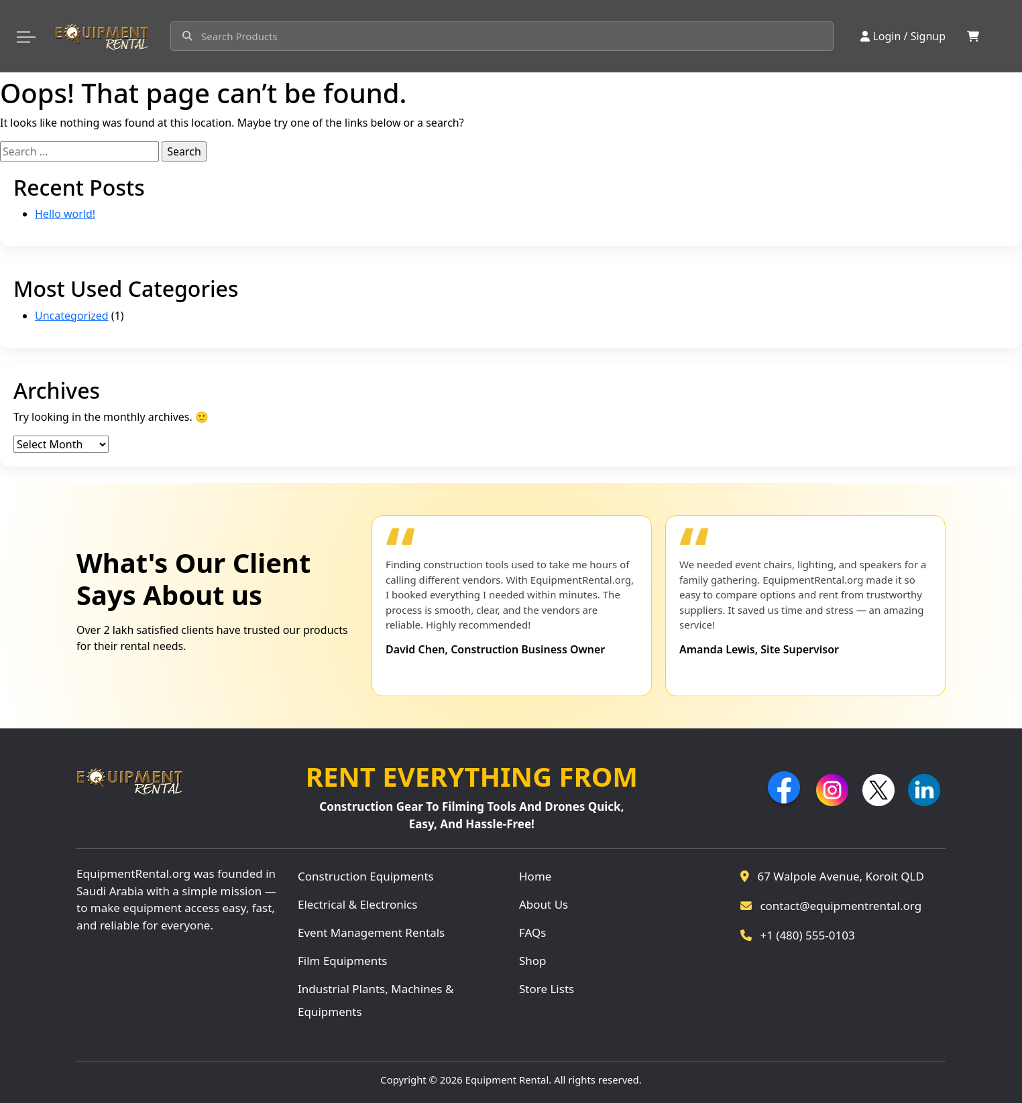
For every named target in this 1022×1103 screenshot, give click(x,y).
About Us (543, 904)
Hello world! (65, 213)
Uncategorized (72, 315)
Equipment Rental (507, 1079)
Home (535, 876)
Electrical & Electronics (357, 904)
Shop (533, 960)
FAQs (532, 932)
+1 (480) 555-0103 (797, 935)
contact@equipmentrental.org (830, 905)
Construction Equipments (366, 876)
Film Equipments (342, 960)
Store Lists (546, 988)
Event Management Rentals (371, 932)
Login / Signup (903, 36)
